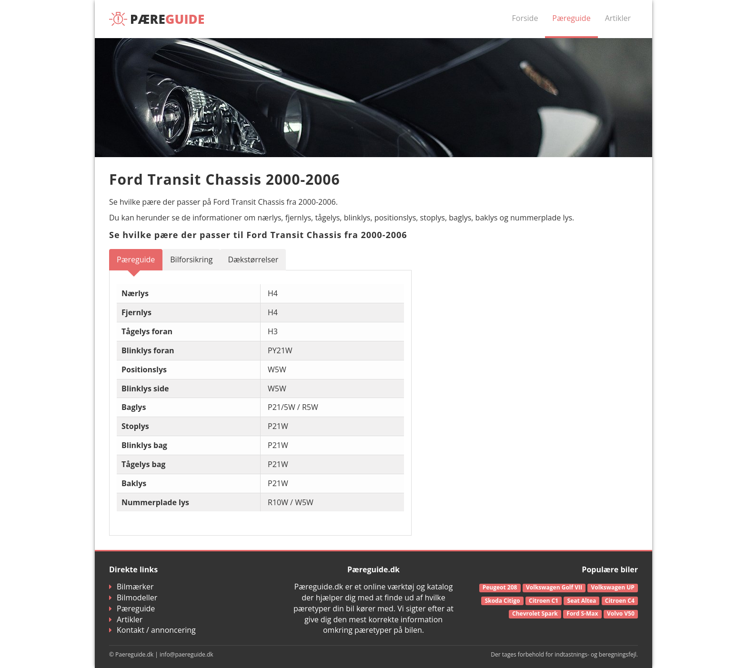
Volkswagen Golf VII (554, 587)
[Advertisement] (554, 315)
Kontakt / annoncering (152, 630)
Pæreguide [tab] (136, 259)
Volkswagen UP (613, 587)
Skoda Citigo (502, 601)
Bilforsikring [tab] (191, 259)
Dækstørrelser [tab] (253, 259)
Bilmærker (131, 586)
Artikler (618, 18)
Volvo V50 (621, 613)
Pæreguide (571, 18)
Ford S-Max (582, 613)
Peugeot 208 (500, 587)
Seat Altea (581, 601)
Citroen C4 (620, 601)
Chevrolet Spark (535, 613)
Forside (525, 18)
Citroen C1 (543, 601)
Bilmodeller (133, 597)
